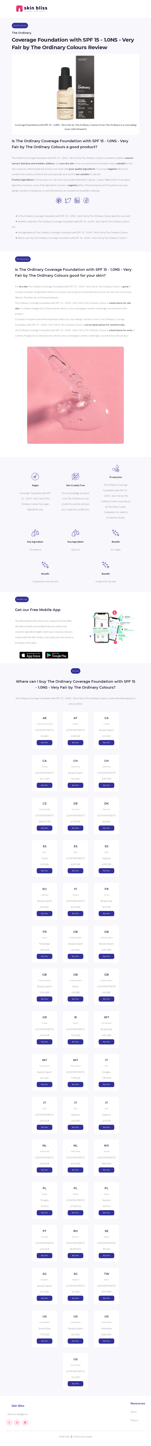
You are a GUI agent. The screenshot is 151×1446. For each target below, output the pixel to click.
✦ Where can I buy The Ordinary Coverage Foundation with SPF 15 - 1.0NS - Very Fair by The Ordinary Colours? (71, 237)
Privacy (134, 1420)
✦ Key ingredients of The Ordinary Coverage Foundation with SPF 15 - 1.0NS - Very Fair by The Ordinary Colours (71, 232)
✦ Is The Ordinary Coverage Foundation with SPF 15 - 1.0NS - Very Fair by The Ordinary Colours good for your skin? (73, 215)
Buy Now (44, 743)
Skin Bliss (18, 1405)
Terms (134, 1411)
